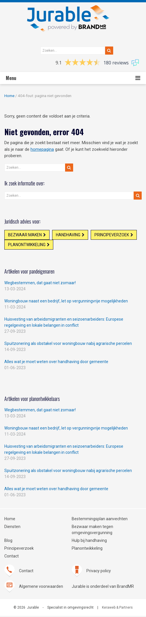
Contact (11, 557)
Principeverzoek (113, 235)
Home (9, 95)
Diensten (12, 527)
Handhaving (69, 235)
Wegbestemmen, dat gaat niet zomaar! (40, 284)
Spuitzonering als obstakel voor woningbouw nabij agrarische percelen (68, 344)
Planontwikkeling (27, 245)
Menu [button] (11, 78)
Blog (8, 541)
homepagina (42, 149)
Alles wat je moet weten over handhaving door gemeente (56, 362)
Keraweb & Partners (117, 609)
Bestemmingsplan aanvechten (100, 520)
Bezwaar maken (25, 235)
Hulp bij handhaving (89, 541)
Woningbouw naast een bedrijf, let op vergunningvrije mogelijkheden (66, 302)
